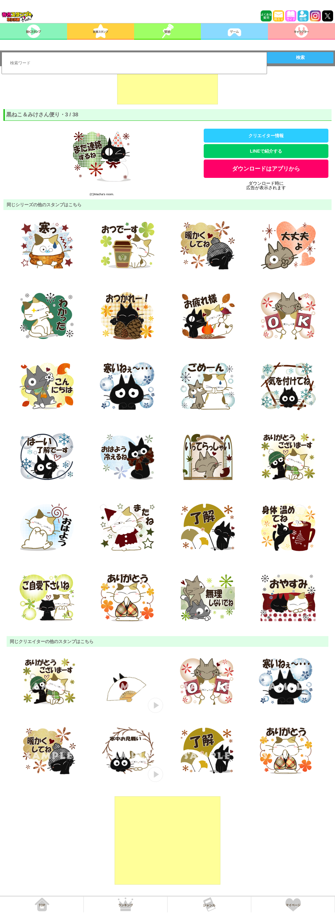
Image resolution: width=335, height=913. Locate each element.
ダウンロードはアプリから (266, 169)
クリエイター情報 (266, 135)
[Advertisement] (167, 88)
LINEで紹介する (266, 151)
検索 (300, 57)
